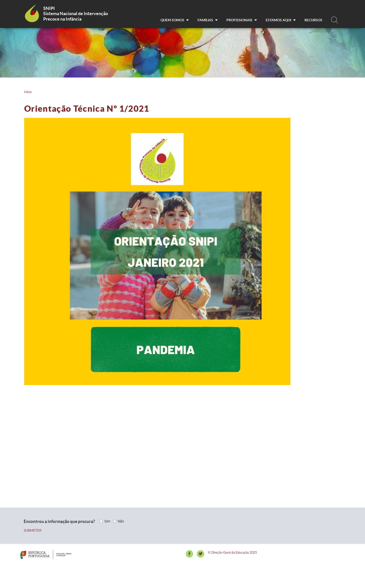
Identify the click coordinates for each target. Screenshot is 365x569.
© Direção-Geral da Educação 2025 (232, 552)
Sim (107, 521)
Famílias (208, 20)
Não (121, 521)
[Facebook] (189, 554)
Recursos (313, 20)
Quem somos (175, 20)
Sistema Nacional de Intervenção (75, 13)
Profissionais (241, 20)
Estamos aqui (281, 20)
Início (28, 92)
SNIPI (49, 8)
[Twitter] (201, 554)
